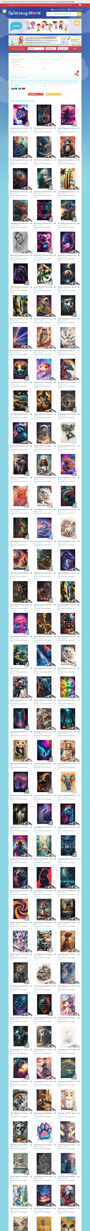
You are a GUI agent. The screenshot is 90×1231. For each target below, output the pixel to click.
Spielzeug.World (15, 55)
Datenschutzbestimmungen (64, 2)
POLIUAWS (16, 130)
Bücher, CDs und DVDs (18, 59)
